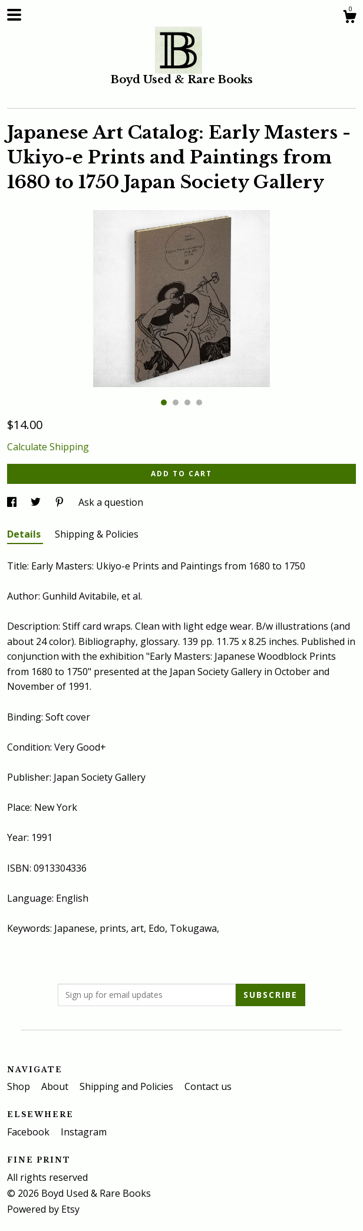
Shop (19, 1086)
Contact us (208, 1086)
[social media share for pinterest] (61, 502)
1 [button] (164, 402)
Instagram (84, 1131)
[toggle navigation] (14, 15)
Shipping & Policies (96, 534)
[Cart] (349, 18)
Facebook (29, 1131)
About (56, 1086)
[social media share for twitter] (37, 502)
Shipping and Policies (128, 1086)
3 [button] (187, 402)
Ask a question (110, 502)
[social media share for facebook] (13, 502)
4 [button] (199, 402)
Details (25, 534)
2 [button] (176, 402)
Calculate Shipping (48, 446)
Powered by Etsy (43, 1209)
